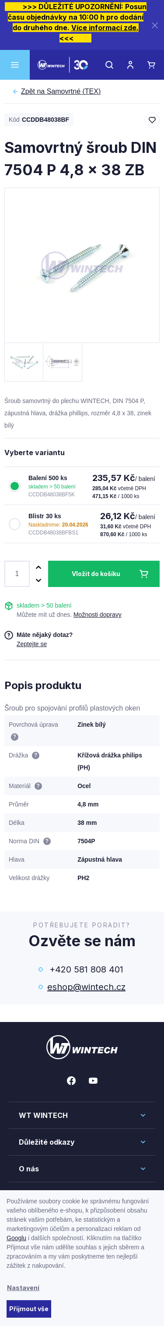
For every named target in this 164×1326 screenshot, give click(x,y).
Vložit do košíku (96, 573)
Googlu (16, 1237)
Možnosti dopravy (97, 614)
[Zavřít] (155, 25)
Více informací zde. (105, 27)
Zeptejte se (32, 643)
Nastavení (23, 1287)
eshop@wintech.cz (86, 987)
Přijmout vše (29, 1308)
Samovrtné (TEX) (61, 92)
